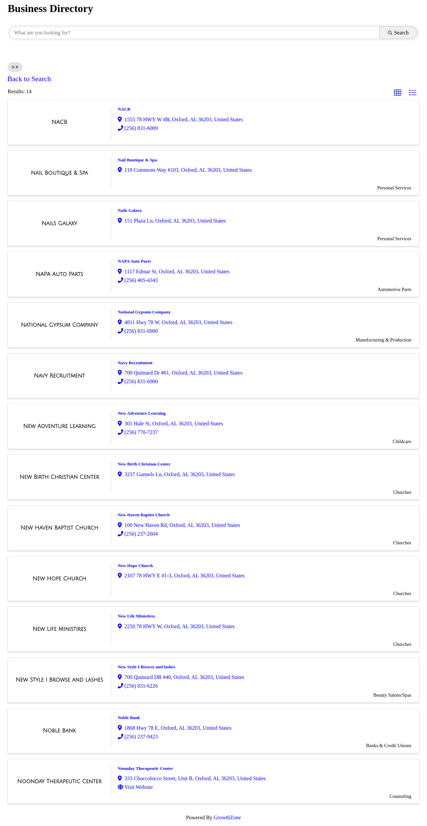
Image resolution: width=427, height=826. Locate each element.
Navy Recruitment (135, 362)
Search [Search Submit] (398, 32)
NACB (124, 109)
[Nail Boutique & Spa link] (59, 173)
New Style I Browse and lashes (146, 666)
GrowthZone (227, 817)
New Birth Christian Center (144, 463)
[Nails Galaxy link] (59, 223)
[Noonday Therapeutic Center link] (59, 781)
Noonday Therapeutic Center (145, 768)
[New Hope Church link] (59, 578)
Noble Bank (129, 717)
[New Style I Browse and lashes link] (59, 680)
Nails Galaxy (130, 210)
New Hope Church (135, 565)
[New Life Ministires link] (59, 629)
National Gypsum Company (144, 311)
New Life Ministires (136, 615)
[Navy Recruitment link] (59, 376)
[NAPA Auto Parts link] (59, 274)
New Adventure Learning (141, 413)
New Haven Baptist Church (144, 514)
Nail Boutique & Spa (137, 159)
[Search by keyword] (195, 32)
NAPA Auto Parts (134, 261)
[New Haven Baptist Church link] (59, 528)
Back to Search (29, 79)
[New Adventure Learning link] (59, 426)
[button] (397, 93)
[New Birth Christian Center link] (59, 477)
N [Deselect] (15, 67)
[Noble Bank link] (59, 730)
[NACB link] (59, 122)
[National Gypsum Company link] (59, 325)
